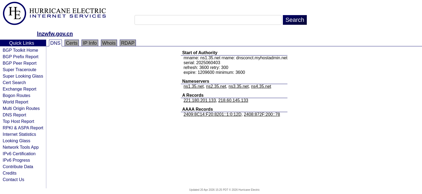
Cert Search (14, 82)
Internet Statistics (19, 134)
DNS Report (14, 114)
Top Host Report (18, 121)
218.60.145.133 (233, 100)
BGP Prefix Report (20, 56)
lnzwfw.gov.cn (55, 34)
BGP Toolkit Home (20, 50)
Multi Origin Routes (21, 108)
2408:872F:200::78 (262, 114)
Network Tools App (21, 147)
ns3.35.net (238, 86)
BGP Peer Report (20, 63)
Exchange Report (19, 88)
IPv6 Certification (19, 153)
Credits (9, 173)
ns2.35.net (216, 86)
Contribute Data (18, 166)
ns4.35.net (261, 86)
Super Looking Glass (23, 76)
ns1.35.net (194, 86)
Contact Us (13, 179)
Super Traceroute (19, 69)
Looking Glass (16, 140)
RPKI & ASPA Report (23, 127)
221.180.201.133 (200, 100)
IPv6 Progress (16, 160)
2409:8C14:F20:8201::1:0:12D (212, 114)
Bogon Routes (16, 95)
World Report (15, 101)
